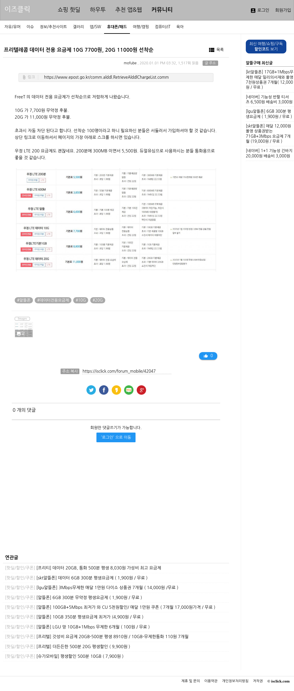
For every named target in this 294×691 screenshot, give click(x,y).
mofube (130, 63)
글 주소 (210, 63)
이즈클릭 (17, 9)
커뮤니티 (162, 10)
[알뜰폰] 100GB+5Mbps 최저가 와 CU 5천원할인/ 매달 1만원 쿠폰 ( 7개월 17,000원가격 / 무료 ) (110, 607)
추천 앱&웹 (128, 10)
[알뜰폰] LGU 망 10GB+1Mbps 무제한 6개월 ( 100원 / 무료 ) (77, 627)
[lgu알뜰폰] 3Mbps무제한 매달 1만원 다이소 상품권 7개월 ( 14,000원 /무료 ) (91, 588)
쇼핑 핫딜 (69, 10)
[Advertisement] (114, 498)
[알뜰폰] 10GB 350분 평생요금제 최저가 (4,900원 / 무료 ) (74, 617)
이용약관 (211, 681)
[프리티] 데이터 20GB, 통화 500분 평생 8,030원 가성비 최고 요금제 (83, 568)
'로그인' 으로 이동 (116, 437)
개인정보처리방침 (235, 681)
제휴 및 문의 (190, 681)
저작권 (258, 681)
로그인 (259, 11)
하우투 (98, 10)
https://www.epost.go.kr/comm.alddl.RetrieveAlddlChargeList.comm (106, 77)
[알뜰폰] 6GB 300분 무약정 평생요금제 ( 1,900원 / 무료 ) (73, 598)
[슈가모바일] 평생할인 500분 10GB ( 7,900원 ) (64, 656)
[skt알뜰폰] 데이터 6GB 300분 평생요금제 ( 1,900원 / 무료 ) (76, 578)
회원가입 (283, 10)
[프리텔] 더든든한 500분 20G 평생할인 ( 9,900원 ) (67, 647)
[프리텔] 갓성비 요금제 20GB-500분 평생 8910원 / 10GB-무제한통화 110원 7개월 (96, 637)
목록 (216, 49)
